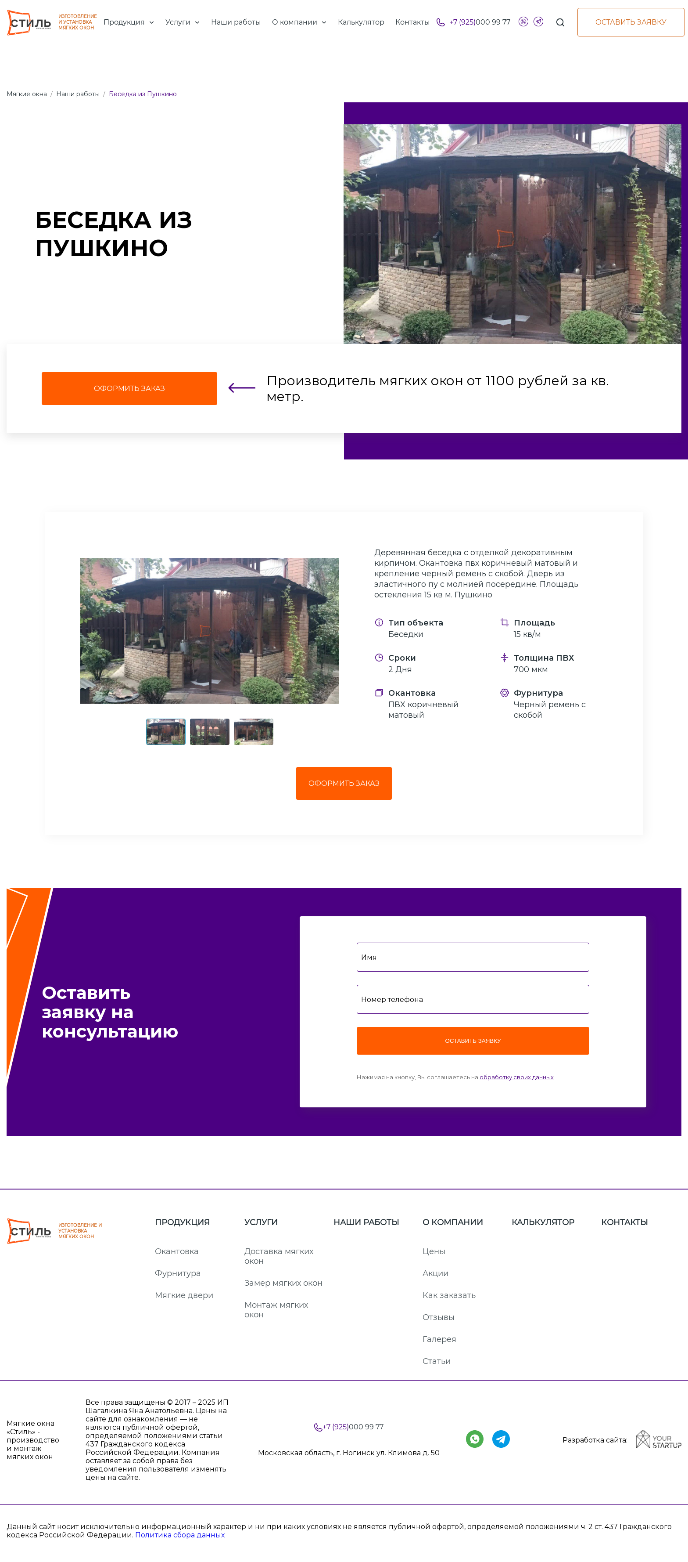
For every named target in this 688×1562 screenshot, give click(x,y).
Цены (434, 1251)
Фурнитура (178, 1273)
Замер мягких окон (283, 1283)
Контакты (624, 1222)
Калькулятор (543, 1222)
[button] (209, 630)
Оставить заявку (630, 22)
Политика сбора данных (180, 1535)
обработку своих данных (517, 1077)
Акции (435, 1273)
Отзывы (439, 1317)
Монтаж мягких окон (276, 1310)
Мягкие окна (27, 94)
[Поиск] (560, 22)
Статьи (437, 1361)
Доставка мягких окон (278, 1256)
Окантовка (177, 1251)
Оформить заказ (344, 783)
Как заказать (449, 1295)
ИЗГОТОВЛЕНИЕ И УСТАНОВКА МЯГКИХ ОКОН (52, 22)
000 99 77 (479, 22)
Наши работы (78, 94)
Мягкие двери (184, 1295)
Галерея (439, 1339)
